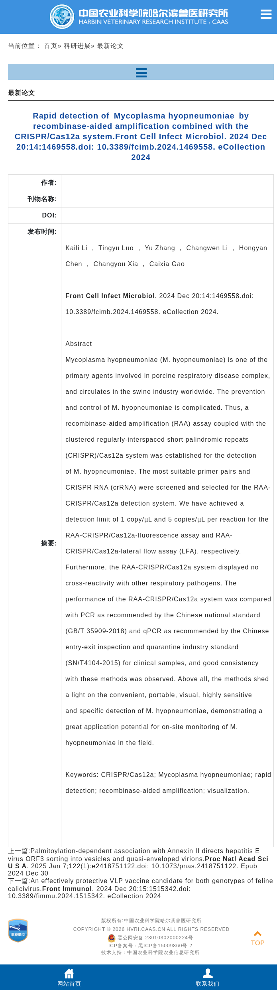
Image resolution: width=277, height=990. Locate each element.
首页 (50, 45)
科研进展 (77, 45)
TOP (258, 938)
